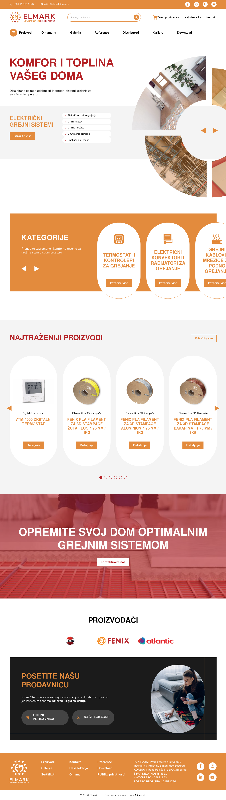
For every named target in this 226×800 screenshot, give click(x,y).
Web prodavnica (166, 17)
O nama (48, 32)
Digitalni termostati (33, 413)
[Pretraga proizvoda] (101, 17)
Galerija (75, 33)
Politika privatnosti (111, 774)
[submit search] (136, 17)
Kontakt (211, 17)
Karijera (157, 33)
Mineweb (140, 795)
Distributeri (131, 33)
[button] (9, 408)
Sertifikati (48, 774)
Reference (102, 33)
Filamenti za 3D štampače (86, 413)
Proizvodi (25, 33)
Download (184, 33)
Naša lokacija (192, 17)
